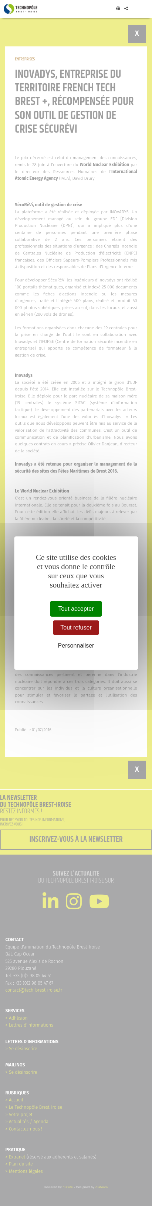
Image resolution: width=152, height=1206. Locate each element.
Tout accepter (76, 609)
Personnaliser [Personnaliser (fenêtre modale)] (76, 646)
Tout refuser (75, 627)
